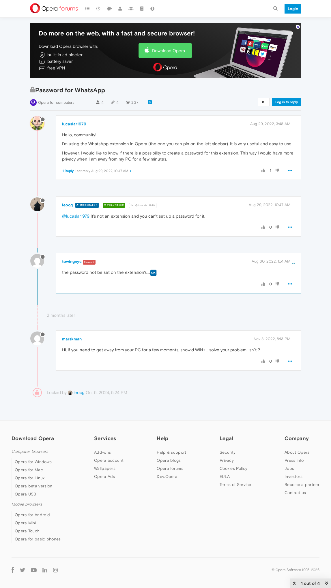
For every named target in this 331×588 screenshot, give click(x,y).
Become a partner (302, 484)
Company (297, 438)
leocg (67, 205)
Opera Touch (27, 531)
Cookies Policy (233, 468)
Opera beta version (33, 486)
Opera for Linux (30, 478)
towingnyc (72, 261)
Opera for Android (32, 514)
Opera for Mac (29, 470)
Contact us (295, 492)
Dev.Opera (167, 476)
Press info (294, 460)
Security (227, 452)
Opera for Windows (33, 461)
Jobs (289, 468)
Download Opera (168, 50)
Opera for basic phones (38, 539)
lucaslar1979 (74, 124)
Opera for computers (56, 102)
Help (162, 438)
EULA (225, 476)
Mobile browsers (27, 504)
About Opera (297, 452)
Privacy (227, 460)
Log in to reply (286, 102)
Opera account (109, 460)
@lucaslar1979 (142, 205)
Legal (226, 438)
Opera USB (25, 494)
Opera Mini (25, 523)
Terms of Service (235, 484)
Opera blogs (169, 460)
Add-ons (102, 452)
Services (105, 438)
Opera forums (170, 468)
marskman (72, 339)
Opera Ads (104, 476)
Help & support (171, 452)
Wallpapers (104, 468)
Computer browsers (30, 451)
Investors (293, 476)
